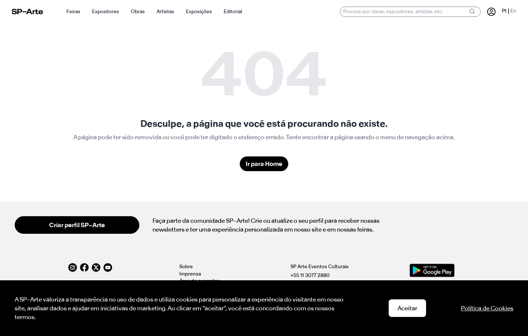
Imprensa (190, 274)
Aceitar (407, 308)
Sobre (186, 266)
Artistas (165, 11)
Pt (504, 11)
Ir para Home (264, 163)
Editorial (233, 11)
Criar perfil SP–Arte (77, 225)
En (513, 11)
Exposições (199, 11)
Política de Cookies (487, 308)
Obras (138, 11)
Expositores (105, 11)
